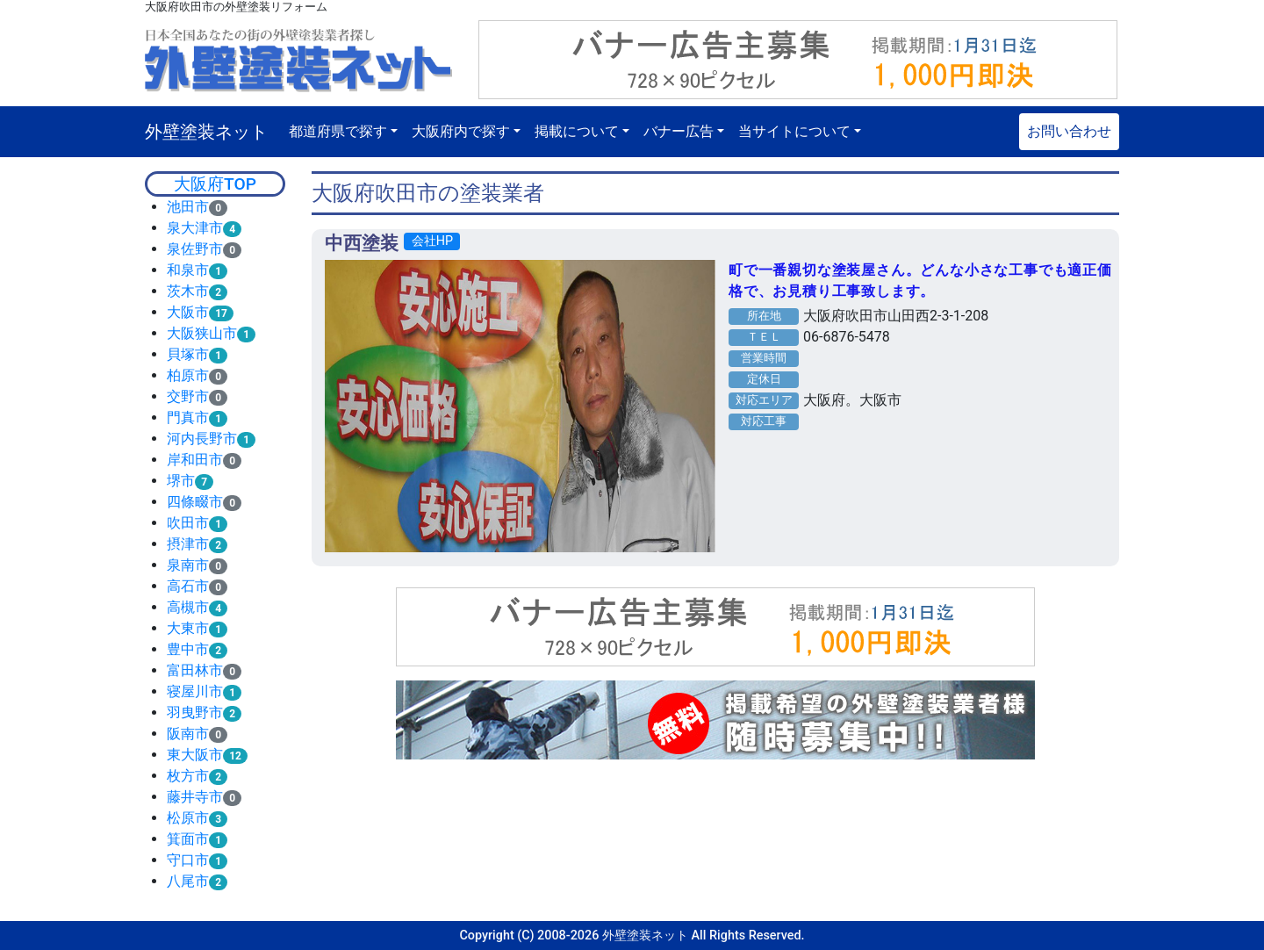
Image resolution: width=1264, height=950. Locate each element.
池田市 (188, 206)
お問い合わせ (1069, 131)
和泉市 (188, 270)
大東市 (188, 628)
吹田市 (188, 523)
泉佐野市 (195, 249)
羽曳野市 (195, 712)
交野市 (188, 396)
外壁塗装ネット (206, 131)
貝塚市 (188, 354)
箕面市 (188, 839)
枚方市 (188, 775)
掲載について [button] (577, 131)
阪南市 (188, 733)
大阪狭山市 (202, 333)
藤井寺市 (195, 796)
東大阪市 (195, 754)
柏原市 (188, 375)
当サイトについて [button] (794, 131)
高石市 (188, 586)
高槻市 (188, 607)
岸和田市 (195, 459)
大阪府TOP (215, 184)
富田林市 (195, 670)
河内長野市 (202, 438)
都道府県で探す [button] (338, 131)
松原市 (188, 818)
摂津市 (188, 544)
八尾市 (188, 881)
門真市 (188, 417)
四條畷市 (195, 501)
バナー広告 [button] (678, 131)
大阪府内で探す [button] (461, 131)
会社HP (432, 241)
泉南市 (188, 565)
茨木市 (188, 291)
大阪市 (188, 312)
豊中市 (188, 649)
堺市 (181, 480)
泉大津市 (195, 228)
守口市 (188, 860)
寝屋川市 (195, 691)
